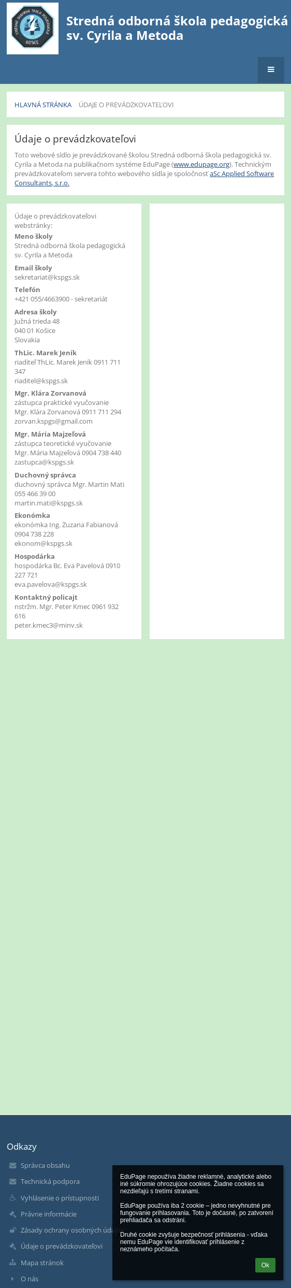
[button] (271, 70)
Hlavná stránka (42, 104)
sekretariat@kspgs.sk (47, 277)
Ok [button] (265, 1265)
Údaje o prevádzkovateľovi (126, 104)
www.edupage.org (201, 164)
